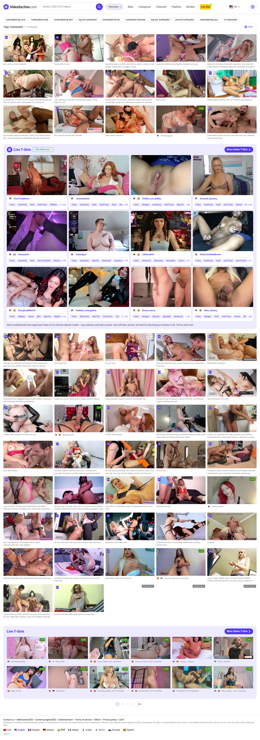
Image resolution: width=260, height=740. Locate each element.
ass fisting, (171, 437)
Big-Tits (96, 316)
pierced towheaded (187, 19)
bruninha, (237, 434)
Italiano (73, 730)
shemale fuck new (62, 64)
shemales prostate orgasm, (74, 473)
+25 (126, 316)
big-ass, (220, 135)
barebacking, (32, 506)
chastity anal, (21, 506)
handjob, (72, 100)
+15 (64, 316)
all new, (180, 363)
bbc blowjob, (8, 135)
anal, (5, 542)
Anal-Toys (42, 204)
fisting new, (161, 399)
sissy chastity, (9, 506)
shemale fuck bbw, (22, 434)
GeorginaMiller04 (26, 310)
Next (143, 705)
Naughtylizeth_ (68, 435)
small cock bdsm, (137, 471)
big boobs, (109, 542)
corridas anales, (36, 399)
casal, (100, 509)
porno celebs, (81, 399)
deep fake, (14, 617)
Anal (32, 204)
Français (34, 730)
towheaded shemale (138, 19)
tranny (133, 67)
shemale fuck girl (163, 506)
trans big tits (117, 434)
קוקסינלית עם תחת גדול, (25, 100)
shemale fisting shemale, (190, 434)
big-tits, (227, 135)
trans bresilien (246, 100)
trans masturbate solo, (26, 102)
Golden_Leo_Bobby (151, 198)
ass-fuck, (122, 64)
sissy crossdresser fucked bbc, (20, 138)
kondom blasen (93, 399)
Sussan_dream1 (142, 661)
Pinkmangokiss (167, 136)
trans (227, 399)
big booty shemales (86, 614)
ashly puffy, (73, 614)
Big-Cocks (84, 316)
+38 (126, 260)
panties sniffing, (243, 578)
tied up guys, (27, 363)
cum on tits (161, 471)
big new (128, 578)
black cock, (34, 135)
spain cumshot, (43, 614)
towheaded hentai (113, 19)
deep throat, (131, 64)
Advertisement (65, 719)
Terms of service (83, 719)
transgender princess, (140, 506)
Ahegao (145, 204)
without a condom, (247, 437)
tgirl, (229, 437)
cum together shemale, (40, 617)
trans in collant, (10, 102)
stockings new (60, 363)
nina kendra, (177, 542)
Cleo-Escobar (170, 578)
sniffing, (210, 581)
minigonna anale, (214, 471)
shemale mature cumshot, (122, 399)
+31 (250, 260)
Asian (31, 316)
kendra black (161, 545)
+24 (250, 205)
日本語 (87, 730)
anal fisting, (161, 434)
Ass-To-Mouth (44, 260)
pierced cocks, (9, 366)
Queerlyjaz (81, 254)
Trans (12, 204)
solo (63, 102)
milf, (222, 399)
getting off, (64, 100)
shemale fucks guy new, (166, 363)
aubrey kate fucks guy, (33, 578)
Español (128, 730)
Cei (117, 316)
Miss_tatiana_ (211, 310)
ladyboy (27, 545)
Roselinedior (144, 691)
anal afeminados (10, 471)
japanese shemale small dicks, (220, 64)
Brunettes (170, 260)
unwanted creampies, (232, 473)
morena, (87, 506)
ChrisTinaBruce (21, 198)
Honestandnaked (18, 661)
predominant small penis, (218, 67)
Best (114, 204)
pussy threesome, (40, 363)
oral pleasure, (13, 542)
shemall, (251, 471)
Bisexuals (58, 260)
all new (33, 434)
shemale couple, (135, 100)
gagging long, (23, 399)
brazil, (79, 509)
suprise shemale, (185, 399)
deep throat (217, 138)
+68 (250, 316)
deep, (16, 135)
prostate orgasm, (61, 471)
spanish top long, (30, 614)
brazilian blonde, (61, 614)
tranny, (95, 100)
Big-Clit (95, 260)
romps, (210, 434)
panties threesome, (24, 366)
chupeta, (58, 509)
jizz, (243, 434)
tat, (123, 67)
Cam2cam (119, 260)
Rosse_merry (148, 310)
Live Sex (205, 6)
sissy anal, (36, 509)
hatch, (224, 437)
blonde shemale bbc (41, 138)
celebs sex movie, (62, 399)
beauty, (115, 471)
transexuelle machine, (216, 100)
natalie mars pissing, (191, 542)
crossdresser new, (87, 578)
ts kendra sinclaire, (164, 542)
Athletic (53, 204)
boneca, (57, 506)
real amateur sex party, (13, 614)
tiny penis (250, 67)
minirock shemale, (230, 471)
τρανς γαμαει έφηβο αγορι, (219, 578)
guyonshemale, (111, 64)
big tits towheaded (89, 19)
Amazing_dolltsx (104, 691)
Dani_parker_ (227, 691)
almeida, (221, 434)
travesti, (85, 509)
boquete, (69, 506)
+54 (64, 205)
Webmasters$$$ (25, 719)
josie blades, (243, 471)
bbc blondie (77, 135)
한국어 (100, 730)
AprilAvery (60, 691)
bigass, (108, 67)
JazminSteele (82, 198)
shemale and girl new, (63, 578)
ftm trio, (6, 617)
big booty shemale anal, (166, 64)
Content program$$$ (45, 719)
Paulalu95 (180, 691)
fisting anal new (170, 401)
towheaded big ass (212, 19)
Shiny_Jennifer (224, 661)
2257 (121, 719)
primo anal (160, 100)
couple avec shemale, (143, 102)
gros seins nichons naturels (14, 64)
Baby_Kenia (16, 691)
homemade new (139, 399)
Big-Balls (58, 316)
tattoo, (32, 542)
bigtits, (128, 67)
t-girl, (152, 64)
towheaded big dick (64, 19)
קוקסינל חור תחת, (233, 100)
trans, (121, 542)
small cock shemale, (142, 473)
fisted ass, (180, 437)
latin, (219, 437)
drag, (117, 578)
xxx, (215, 434)
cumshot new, (87, 542)
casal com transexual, (125, 102)
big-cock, (243, 135)
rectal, (210, 138)
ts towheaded (233, 19)
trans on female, (39, 366)
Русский (114, 730)
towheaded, (117, 67)
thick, (122, 578)
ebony (187, 437)
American (22, 204)
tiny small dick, (248, 64)
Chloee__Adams (187, 661)
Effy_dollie (60, 661)
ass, (151, 506)
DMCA (97, 719)
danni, (72, 399)
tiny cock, (80, 471)
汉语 (7, 730)
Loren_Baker (102, 661)
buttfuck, (248, 434)
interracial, (215, 399)
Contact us (8, 719)
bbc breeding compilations (23, 401)
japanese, (237, 64)
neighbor (211, 542)
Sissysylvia (23, 254)
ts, (83, 506)
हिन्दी (61, 730)
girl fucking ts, (172, 399)
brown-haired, (97, 506)
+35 (64, 260)
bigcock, (58, 102)
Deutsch (48, 730)
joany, (108, 399)
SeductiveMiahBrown (210, 254)
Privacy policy (110, 719)
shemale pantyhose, (43, 100)
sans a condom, (143, 64)
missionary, (245, 473)
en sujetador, (16, 363)
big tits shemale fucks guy (187, 64)
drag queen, (110, 578)
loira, (74, 509)
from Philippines (192, 691)
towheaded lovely (40, 19)
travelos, (73, 471)
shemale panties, (221, 581)
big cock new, (115, 473)
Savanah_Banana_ (209, 198)
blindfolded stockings (216, 363)
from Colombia (182, 578)
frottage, (7, 363)
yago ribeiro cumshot (114, 135)
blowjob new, (188, 363)
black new (46, 578)
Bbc (39, 316)
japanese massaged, (237, 67)
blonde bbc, (24, 135)
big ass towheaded (162, 19)
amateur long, (25, 617)
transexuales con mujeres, (116, 100)
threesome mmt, (10, 399)
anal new (97, 542)
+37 (188, 260)
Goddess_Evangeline (86, 310)
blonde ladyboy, (127, 473)
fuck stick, (109, 506)
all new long (110, 363)
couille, (108, 434)
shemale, (251, 135)
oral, (209, 399)
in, (238, 437)
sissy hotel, (45, 509)
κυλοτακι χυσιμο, (236, 581)
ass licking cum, (25, 509)
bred (125, 542)
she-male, (235, 135)
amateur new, (124, 471)
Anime (239, 204)
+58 (188, 205)
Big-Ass (180, 204)
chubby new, (8, 434)
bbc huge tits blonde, (63, 135)
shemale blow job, (215, 473)
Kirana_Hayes (217, 506)
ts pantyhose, (9, 100)
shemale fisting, (173, 434)
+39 (126, 205)
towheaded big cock (16, 19)
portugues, (93, 509)
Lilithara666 (148, 254)
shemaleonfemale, (11, 545)
